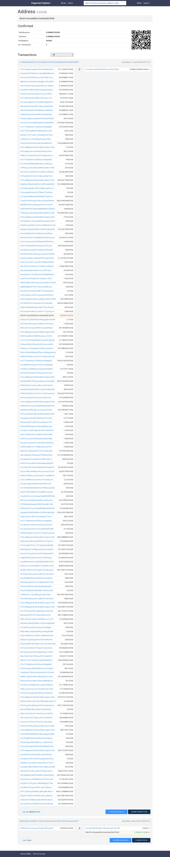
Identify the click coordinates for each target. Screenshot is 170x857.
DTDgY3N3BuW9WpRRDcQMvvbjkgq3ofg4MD (37, 734)
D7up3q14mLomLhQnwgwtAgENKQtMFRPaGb (37, 496)
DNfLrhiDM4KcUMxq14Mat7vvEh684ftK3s (35, 709)
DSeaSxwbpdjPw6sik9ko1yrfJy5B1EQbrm (36, 270)
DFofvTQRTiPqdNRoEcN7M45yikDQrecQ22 (36, 131)
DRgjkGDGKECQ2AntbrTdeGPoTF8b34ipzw (36, 558)
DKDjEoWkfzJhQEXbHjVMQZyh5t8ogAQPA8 (36, 631)
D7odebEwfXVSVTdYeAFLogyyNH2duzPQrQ (36, 759)
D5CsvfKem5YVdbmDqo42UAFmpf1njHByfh (37, 86)
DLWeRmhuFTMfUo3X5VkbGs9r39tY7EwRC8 (37, 672)
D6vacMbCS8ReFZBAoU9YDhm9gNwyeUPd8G (37, 767)
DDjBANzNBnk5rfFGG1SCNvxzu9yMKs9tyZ (36, 287)
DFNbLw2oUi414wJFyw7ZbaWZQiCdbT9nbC (36, 689)
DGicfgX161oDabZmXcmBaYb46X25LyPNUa (37, 443)
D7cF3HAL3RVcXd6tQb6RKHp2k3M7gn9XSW (37, 467)
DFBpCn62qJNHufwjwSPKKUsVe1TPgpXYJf (36, 541)
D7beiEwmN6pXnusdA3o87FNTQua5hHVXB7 (37, 119)
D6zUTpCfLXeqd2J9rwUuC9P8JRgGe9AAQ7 (37, 554)
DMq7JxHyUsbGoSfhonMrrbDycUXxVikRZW (36, 713)
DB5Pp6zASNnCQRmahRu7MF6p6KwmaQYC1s (38, 701)
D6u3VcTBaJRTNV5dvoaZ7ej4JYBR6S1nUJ (36, 77)
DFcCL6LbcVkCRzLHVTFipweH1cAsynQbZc (36, 648)
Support (146, 3)
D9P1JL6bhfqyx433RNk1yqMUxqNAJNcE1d (36, 791)
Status (70, 3)
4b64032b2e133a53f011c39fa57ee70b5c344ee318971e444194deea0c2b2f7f (49, 821)
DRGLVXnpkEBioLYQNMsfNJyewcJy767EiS (36, 336)
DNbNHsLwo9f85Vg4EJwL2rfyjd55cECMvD (36, 410)
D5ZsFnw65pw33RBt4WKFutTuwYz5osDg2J (36, 668)
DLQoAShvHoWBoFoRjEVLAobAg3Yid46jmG (36, 90)
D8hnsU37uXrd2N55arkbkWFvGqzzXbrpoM (36, 500)
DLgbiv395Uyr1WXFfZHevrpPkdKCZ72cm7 (36, 517)
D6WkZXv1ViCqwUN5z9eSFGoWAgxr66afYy (36, 155)
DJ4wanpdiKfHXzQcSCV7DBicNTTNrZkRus (36, 192)
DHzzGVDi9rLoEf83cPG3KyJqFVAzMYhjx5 (36, 755)
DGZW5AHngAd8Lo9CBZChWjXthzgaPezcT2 (37, 188)
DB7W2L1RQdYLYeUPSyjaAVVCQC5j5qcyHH (36, 570)
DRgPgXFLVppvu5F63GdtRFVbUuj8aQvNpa (36, 114)
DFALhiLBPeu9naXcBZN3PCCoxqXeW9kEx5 (36, 328)
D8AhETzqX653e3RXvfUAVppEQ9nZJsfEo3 (36, 677)
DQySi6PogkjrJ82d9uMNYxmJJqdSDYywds (36, 742)
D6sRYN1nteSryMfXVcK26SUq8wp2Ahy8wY (37, 463)
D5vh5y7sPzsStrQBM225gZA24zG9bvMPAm (37, 123)
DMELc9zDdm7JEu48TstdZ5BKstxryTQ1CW (36, 619)
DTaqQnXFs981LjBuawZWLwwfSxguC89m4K (37, 201)
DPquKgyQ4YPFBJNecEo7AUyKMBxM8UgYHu (37, 73)
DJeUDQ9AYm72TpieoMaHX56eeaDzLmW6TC (37, 221)
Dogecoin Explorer (40, 3)
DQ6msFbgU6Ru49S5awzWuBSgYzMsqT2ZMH (38, 299)
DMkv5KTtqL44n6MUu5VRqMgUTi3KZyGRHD (37, 82)
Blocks (63, 3)
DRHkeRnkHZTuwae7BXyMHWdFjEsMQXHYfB (37, 406)
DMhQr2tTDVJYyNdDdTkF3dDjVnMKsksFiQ (36, 660)
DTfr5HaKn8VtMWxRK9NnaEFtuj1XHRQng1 (36, 164)
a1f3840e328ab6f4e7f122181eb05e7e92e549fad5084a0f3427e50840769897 (49, 62)
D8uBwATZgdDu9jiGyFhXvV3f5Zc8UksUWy (36, 451)
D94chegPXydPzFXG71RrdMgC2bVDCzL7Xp (36, 582)
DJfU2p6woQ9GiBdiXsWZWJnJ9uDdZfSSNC (102, 69)
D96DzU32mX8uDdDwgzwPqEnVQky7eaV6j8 (37, 726)
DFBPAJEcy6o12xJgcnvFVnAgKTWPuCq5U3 (36, 828)
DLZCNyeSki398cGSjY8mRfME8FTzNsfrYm (36, 196)
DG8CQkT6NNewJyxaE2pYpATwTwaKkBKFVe (37, 476)
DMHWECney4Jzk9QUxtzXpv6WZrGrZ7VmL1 (37, 763)
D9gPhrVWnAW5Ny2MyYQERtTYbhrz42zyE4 (37, 307)
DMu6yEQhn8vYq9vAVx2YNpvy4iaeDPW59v (36, 106)
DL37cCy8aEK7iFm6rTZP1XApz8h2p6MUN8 (36, 545)
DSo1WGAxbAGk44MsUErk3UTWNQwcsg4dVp (37, 488)
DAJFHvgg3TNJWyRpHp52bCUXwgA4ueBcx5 (37, 705)
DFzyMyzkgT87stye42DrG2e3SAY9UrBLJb (36, 459)
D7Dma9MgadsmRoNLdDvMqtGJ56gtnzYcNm (37, 147)
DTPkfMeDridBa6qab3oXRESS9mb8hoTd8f (36, 504)
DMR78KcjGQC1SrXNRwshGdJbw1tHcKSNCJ (37, 549)
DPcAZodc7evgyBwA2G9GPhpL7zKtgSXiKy (36, 693)
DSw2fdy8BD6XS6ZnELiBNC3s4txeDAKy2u (36, 233)
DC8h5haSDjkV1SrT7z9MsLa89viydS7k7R (36, 447)
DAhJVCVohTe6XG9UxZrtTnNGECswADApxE (37, 172)
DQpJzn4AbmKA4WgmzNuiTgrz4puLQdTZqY (37, 471)
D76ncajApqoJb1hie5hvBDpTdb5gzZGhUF (36, 151)
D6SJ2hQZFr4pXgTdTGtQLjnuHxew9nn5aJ (36, 373)
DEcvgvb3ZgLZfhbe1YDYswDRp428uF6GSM (36, 529)
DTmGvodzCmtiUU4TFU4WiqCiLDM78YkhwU (37, 242)
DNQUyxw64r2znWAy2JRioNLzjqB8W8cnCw (36, 681)
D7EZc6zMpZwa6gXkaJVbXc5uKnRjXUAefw (37, 69)
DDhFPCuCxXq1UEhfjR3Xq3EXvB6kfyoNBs (36, 439)
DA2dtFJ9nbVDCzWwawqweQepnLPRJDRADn (37, 254)
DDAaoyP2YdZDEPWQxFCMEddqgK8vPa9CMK (37, 320)
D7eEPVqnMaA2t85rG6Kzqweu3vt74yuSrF (36, 246)
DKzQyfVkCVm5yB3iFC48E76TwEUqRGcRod (36, 291)
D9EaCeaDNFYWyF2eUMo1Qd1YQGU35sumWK (37, 644)
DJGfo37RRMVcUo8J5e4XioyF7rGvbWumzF (36, 480)
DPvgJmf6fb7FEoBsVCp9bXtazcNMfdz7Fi (36, 143)
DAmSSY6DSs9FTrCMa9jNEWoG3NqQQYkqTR (37, 238)
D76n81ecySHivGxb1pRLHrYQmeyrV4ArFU (36, 94)
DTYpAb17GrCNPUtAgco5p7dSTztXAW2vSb (37, 430)
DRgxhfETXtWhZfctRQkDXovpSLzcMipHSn (36, 796)
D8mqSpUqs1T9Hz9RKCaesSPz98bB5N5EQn (37, 274)
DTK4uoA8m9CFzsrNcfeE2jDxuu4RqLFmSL (36, 176)
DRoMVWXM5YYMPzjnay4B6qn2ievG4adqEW (37, 381)
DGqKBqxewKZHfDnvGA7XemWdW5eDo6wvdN (37, 225)
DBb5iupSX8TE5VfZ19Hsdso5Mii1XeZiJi (35, 615)
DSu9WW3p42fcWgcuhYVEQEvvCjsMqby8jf (36, 365)
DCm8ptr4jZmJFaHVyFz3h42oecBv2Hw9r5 (36, 525)
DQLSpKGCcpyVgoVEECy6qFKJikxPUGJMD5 (36, 250)
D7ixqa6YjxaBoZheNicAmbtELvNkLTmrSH (35, 484)
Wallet (139, 3)
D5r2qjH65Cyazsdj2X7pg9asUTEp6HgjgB (35, 627)
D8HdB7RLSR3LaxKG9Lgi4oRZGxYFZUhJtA (36, 205)
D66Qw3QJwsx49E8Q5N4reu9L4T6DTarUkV (36, 779)
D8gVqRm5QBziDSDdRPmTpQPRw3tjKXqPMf (37, 184)
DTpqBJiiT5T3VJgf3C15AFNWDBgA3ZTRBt (36, 783)
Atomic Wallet (26, 854)
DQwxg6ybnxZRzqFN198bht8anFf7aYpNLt (36, 418)
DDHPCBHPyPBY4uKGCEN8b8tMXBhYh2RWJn (37, 209)
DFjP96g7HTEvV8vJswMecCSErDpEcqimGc (36, 771)
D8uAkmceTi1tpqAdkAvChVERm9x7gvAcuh (36, 348)
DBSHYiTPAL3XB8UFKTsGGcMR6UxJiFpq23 (36, 492)
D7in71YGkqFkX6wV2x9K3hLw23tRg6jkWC (36, 127)
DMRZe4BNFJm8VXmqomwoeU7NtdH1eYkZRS (38, 283)
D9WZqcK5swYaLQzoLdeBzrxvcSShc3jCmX (36, 385)
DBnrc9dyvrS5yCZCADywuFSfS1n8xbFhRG (36, 656)
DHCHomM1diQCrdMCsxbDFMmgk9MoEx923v (37, 414)
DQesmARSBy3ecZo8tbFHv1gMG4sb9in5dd (36, 635)
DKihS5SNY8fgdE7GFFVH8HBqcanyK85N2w (36, 110)
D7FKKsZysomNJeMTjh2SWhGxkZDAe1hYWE (37, 168)
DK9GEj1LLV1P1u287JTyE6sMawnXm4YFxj (36, 135)
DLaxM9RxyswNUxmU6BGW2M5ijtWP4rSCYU (37, 562)
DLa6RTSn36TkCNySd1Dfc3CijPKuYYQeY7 (36, 278)
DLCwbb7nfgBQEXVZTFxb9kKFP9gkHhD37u (36, 102)
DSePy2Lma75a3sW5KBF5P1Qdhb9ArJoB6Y (37, 566)
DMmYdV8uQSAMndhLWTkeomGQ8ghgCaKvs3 (38, 352)
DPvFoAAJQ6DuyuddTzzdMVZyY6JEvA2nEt (37, 324)
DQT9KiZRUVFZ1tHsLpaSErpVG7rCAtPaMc (36, 303)
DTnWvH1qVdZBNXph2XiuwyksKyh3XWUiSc (36, 369)
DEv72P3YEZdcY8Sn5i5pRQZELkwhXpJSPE (36, 611)
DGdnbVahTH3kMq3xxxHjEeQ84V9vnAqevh (36, 800)
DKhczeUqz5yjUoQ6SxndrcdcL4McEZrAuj (35, 398)
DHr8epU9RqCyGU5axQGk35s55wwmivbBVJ (37, 344)
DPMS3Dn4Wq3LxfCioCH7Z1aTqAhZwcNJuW (37, 356)
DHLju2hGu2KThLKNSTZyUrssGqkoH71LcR (36, 422)
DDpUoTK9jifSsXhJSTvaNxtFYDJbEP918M (36, 434)
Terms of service (39, 854)
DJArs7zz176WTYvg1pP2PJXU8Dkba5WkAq (37, 262)
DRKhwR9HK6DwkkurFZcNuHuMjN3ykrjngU (36, 426)
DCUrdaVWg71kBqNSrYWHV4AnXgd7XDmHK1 (103, 828)
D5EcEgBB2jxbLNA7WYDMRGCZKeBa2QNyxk (37, 775)
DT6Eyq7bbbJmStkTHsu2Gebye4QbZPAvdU (36, 295)
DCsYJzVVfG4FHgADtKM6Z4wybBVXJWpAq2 (37, 340)
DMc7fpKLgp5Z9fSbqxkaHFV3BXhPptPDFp (36, 455)
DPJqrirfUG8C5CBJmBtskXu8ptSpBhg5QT (36, 586)
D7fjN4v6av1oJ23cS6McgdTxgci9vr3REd (35, 139)
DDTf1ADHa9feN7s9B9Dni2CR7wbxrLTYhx (36, 98)
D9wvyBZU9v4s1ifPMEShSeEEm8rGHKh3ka (36, 804)
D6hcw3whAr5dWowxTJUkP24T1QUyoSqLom (37, 311)
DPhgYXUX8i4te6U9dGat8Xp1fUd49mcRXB (36, 590)
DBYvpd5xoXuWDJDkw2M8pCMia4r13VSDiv (36, 652)
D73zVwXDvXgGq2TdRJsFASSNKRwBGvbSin (37, 746)
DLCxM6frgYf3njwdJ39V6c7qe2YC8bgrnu (36, 787)
